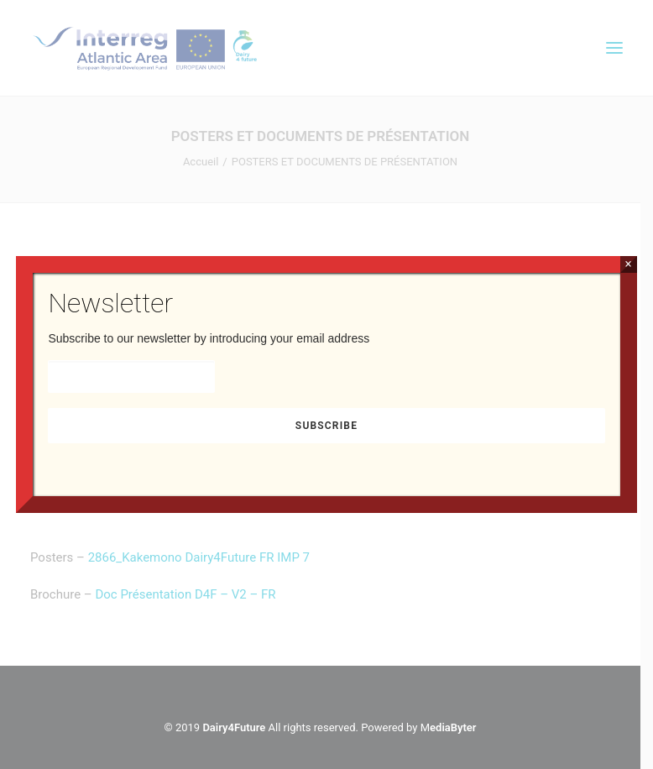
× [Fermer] (628, 264)
